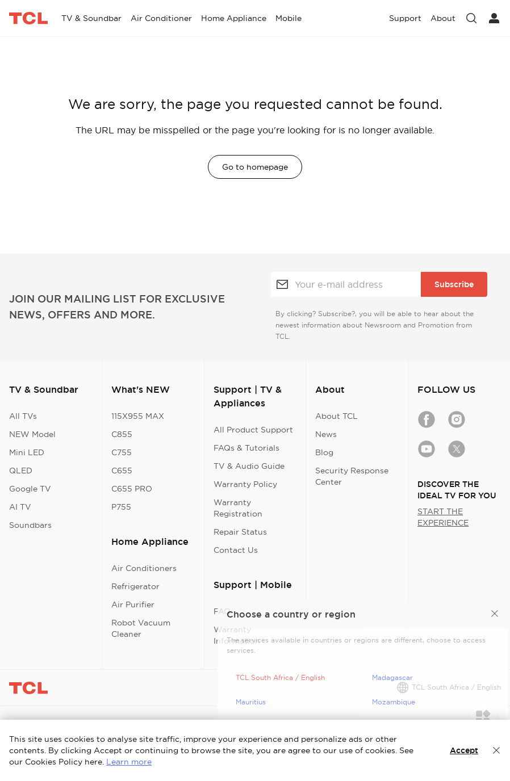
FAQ (222, 611)
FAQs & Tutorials (246, 448)
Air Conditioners (144, 568)
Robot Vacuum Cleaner (140, 628)
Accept (464, 750)
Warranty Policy (245, 484)
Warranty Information (237, 635)
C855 (121, 434)
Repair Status (240, 532)
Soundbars (30, 525)
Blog (324, 452)
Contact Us (236, 550)
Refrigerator (135, 586)
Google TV (30, 489)
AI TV (20, 507)
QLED (20, 470)
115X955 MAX (137, 416)
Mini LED (26, 452)
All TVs (23, 416)
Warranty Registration (238, 508)
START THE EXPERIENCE (443, 517)
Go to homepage (255, 167)
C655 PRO (131, 489)
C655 (121, 470)
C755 (121, 452)
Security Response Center (351, 476)
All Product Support (253, 430)
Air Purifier (132, 604)
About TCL (336, 416)
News (326, 434)
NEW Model (32, 434)
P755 (121, 507)
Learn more (129, 762)
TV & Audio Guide (249, 466)
